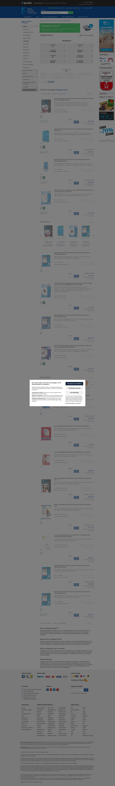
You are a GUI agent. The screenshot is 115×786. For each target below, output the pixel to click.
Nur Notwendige (74, 392)
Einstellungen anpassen (74, 388)
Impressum (78, 403)
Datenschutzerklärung (70, 403)
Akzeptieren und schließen (74, 383)
